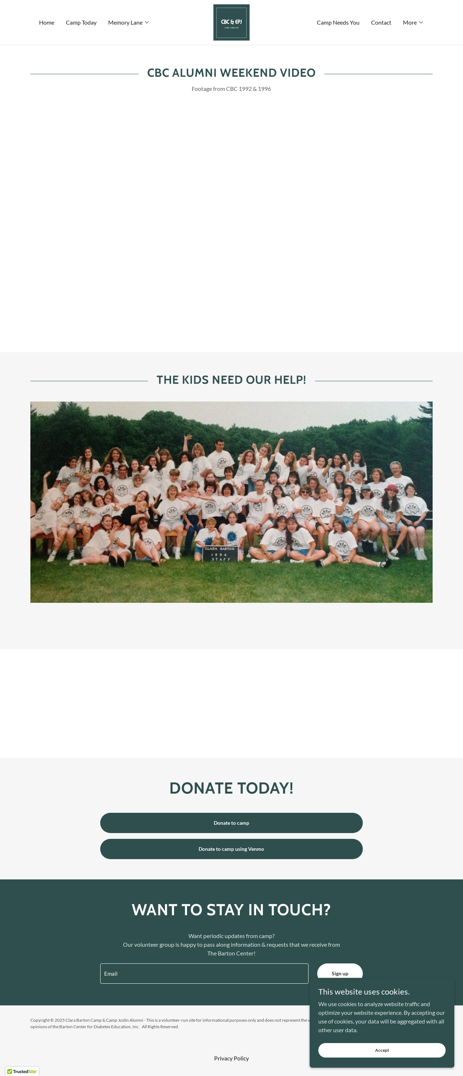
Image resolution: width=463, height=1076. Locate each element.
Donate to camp (231, 823)
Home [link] (46, 22)
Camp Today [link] (81, 22)
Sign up (340, 973)
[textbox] (204, 973)
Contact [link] (381, 22)
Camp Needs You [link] (338, 22)
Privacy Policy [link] (231, 1058)
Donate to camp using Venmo (231, 849)
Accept (382, 1050)
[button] (129, 22)
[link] (231, 21)
